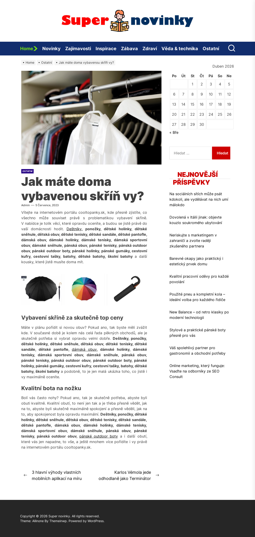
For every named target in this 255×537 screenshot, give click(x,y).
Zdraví (149, 48)
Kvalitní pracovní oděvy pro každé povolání (199, 279)
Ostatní (211, 48)
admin (25, 205)
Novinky (51, 48)
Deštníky (74, 229)
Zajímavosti (78, 48)
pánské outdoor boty (98, 436)
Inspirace (106, 48)
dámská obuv (84, 349)
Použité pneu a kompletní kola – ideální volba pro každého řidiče (197, 297)
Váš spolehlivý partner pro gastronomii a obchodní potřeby (197, 350)
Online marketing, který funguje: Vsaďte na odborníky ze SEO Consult (197, 371)
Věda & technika (179, 48)
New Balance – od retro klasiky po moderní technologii (199, 315)
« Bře (173, 132)
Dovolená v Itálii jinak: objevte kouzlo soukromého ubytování (195, 220)
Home (29, 48)
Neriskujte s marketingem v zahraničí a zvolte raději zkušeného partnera (193, 240)
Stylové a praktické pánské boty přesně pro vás (197, 333)
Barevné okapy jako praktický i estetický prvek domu (196, 261)
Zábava (129, 48)
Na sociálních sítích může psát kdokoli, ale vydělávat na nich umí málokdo (198, 199)
